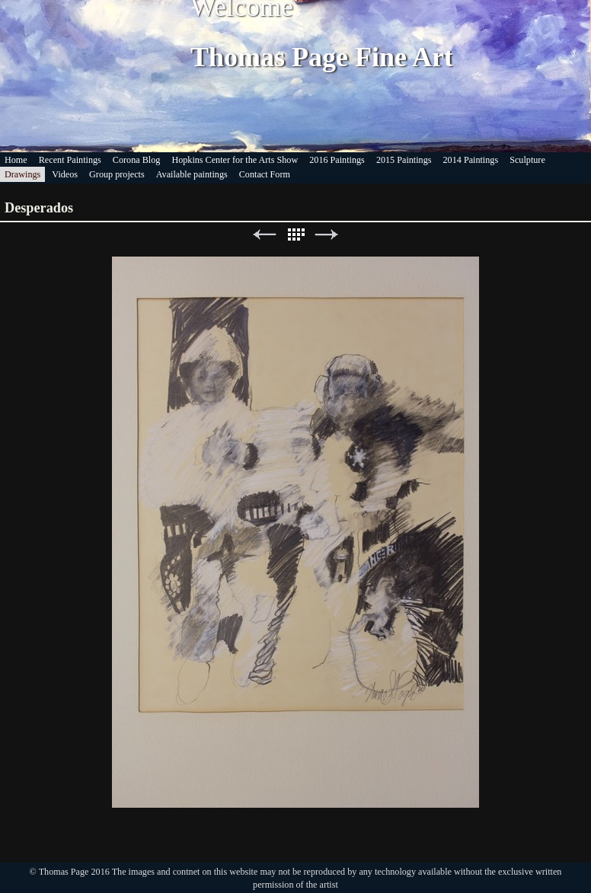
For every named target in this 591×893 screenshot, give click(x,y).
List (295, 235)
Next (327, 235)
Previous (264, 235)
